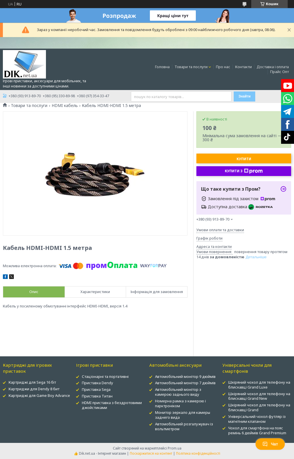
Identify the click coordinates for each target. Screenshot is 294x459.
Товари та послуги (191, 66)
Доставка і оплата (273, 66)
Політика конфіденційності (198, 453)
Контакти (243, 66)
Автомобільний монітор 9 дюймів (185, 376)
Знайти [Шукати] (245, 96)
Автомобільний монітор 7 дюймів (185, 382)
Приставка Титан (97, 396)
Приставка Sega (96, 389)
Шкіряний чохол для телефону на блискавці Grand (259, 407)
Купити (244, 158)
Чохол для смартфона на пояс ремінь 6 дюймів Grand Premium (257, 430)
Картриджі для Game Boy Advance (39, 395)
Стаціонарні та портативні (105, 376)
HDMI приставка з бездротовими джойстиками (112, 405)
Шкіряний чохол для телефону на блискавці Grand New (259, 396)
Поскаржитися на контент (151, 453)
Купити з (244, 171)
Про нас (223, 66)
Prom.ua (174, 448)
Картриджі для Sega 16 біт (32, 382)
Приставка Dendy (97, 382)
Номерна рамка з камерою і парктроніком (180, 403)
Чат (270, 444)
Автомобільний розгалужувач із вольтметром (184, 426)
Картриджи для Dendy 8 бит (34, 388)
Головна (162, 66)
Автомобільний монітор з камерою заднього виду (178, 392)
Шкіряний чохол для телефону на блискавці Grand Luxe (259, 385)
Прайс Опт (279, 71)
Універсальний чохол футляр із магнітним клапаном (257, 419)
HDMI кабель (65, 105)
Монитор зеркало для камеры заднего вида (182, 415)
